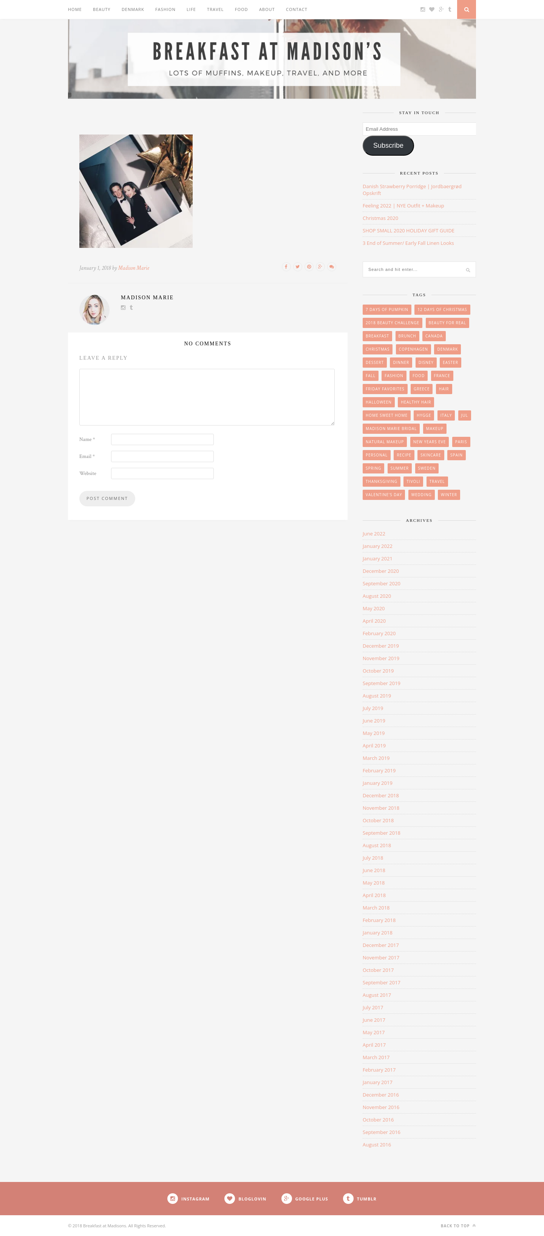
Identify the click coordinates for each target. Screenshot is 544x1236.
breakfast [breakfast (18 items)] (377, 336)
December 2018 (381, 795)
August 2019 (377, 695)
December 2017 (381, 945)
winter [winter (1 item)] (449, 494)
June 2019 (374, 720)
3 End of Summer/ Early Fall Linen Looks (408, 243)
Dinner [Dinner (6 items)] (401, 362)
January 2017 (378, 1082)
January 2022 (378, 546)
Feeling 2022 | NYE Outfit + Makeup (403, 205)
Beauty (101, 9)
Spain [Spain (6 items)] (456, 455)
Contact (297, 9)
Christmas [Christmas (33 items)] (377, 349)
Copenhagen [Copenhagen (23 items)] (413, 349)
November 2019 (381, 658)
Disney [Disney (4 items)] (426, 362)
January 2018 (378, 932)
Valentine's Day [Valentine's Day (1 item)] (384, 494)
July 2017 (373, 1007)
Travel (215, 9)
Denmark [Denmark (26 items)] (447, 349)
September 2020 (381, 583)
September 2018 (381, 832)
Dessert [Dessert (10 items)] (375, 362)
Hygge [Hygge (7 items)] (424, 415)
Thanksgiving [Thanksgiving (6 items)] (381, 481)
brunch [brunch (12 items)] (407, 336)
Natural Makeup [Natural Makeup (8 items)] (385, 441)
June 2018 (374, 870)
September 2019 (381, 683)
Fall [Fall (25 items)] (371, 375)
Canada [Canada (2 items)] (434, 336)
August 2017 (377, 995)
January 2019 (378, 783)
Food (241, 9)
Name (87, 439)
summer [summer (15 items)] (400, 468)
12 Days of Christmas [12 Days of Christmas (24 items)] (442, 309)
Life (191, 9)
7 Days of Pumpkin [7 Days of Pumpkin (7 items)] (387, 309)
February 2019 (379, 770)
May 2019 (374, 733)
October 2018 (378, 820)
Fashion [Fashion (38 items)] (394, 375)
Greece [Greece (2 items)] (422, 388)
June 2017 (374, 1019)
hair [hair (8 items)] (444, 388)
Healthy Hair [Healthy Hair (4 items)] (416, 402)
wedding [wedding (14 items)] (421, 494)
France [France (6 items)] (442, 375)
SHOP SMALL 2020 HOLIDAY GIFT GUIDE (408, 230)
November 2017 (381, 957)
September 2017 (381, 982)
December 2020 (381, 571)
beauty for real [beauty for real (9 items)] (447, 322)
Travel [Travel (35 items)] (437, 481)
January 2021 (378, 558)
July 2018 (373, 857)
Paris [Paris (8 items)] (461, 441)
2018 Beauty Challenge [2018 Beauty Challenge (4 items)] (392, 322)
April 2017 (374, 1044)
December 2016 (381, 1094)
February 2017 (379, 1069)
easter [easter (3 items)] (450, 362)
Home (75, 9)
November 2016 (381, 1107)
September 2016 (381, 1132)
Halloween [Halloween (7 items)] (379, 402)
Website (87, 473)
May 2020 (374, 608)
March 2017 (376, 1057)
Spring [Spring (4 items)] (373, 468)
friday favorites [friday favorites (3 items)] (385, 388)
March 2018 (376, 907)
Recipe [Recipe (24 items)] (404, 455)
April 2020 (374, 620)
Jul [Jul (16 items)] (464, 415)
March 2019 (376, 758)
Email (87, 456)
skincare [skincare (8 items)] (430, 455)
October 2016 (378, 1119)
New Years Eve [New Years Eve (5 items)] (429, 441)
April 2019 (374, 745)
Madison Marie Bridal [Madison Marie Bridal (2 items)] (391, 428)
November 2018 (381, 807)
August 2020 (377, 595)
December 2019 (381, 645)
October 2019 (378, 670)
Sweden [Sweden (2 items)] (427, 468)
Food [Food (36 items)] (419, 375)
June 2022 (374, 533)
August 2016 (377, 1144)
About (267, 9)
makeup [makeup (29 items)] (435, 428)
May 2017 (374, 1032)
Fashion (165, 9)
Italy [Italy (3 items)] (446, 415)
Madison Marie (133, 268)
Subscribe (388, 145)
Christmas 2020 (380, 218)
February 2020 (379, 633)
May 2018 (374, 882)
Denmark (133, 9)
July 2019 (373, 708)
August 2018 (377, 845)
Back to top (458, 1225)
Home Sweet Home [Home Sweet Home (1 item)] (387, 415)
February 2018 (379, 920)
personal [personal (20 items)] (377, 455)
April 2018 (374, 895)
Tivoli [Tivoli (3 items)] (413, 481)
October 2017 (378, 970)
